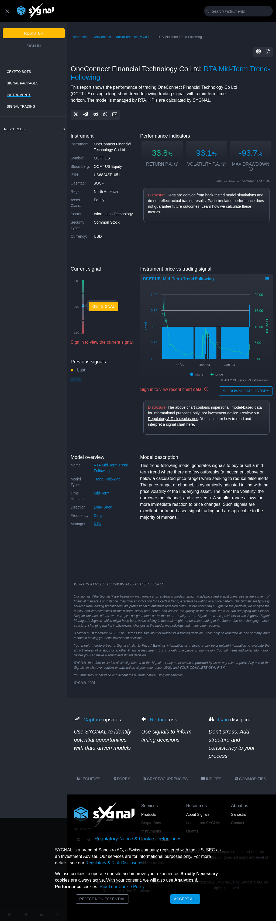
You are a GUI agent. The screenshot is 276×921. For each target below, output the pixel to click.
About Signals (197, 814)
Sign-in (34, 46)
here (190, 424)
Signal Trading (21, 106)
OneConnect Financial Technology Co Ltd (122, 37)
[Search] (239, 11)
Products (148, 814)
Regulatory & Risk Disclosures (114, 863)
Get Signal (103, 306)
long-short (103, 507)
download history (245, 391)
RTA (97, 524)
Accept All (185, 899)
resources (14, 129)
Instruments (19, 95)
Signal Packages (23, 83)
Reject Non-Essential (102, 899)
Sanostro (238, 814)
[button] (258, 52)
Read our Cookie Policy (121, 886)
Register (33, 33)
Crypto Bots (19, 72)
